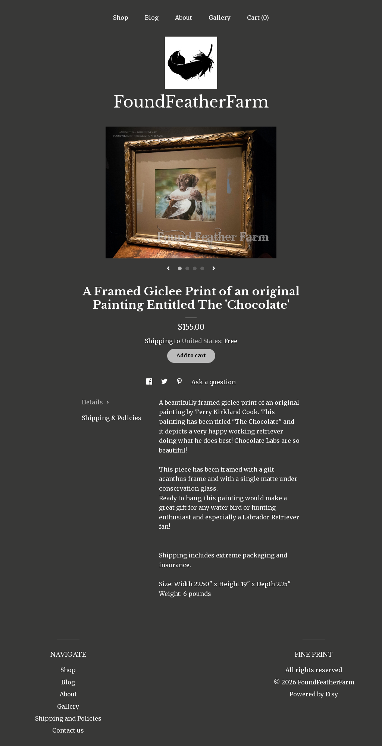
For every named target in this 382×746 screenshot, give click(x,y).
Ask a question (213, 382)
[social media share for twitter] (165, 382)
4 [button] (202, 268)
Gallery (220, 17)
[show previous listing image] (168, 268)
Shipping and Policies (68, 718)
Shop (120, 17)
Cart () (258, 17)
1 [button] (180, 268)
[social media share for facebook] (150, 382)
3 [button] (195, 268)
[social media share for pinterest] (180, 382)
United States (201, 341)
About (183, 17)
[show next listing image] (214, 268)
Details (95, 402)
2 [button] (187, 268)
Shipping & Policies (111, 418)
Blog (152, 17)
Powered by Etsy (313, 694)
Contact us (68, 730)
